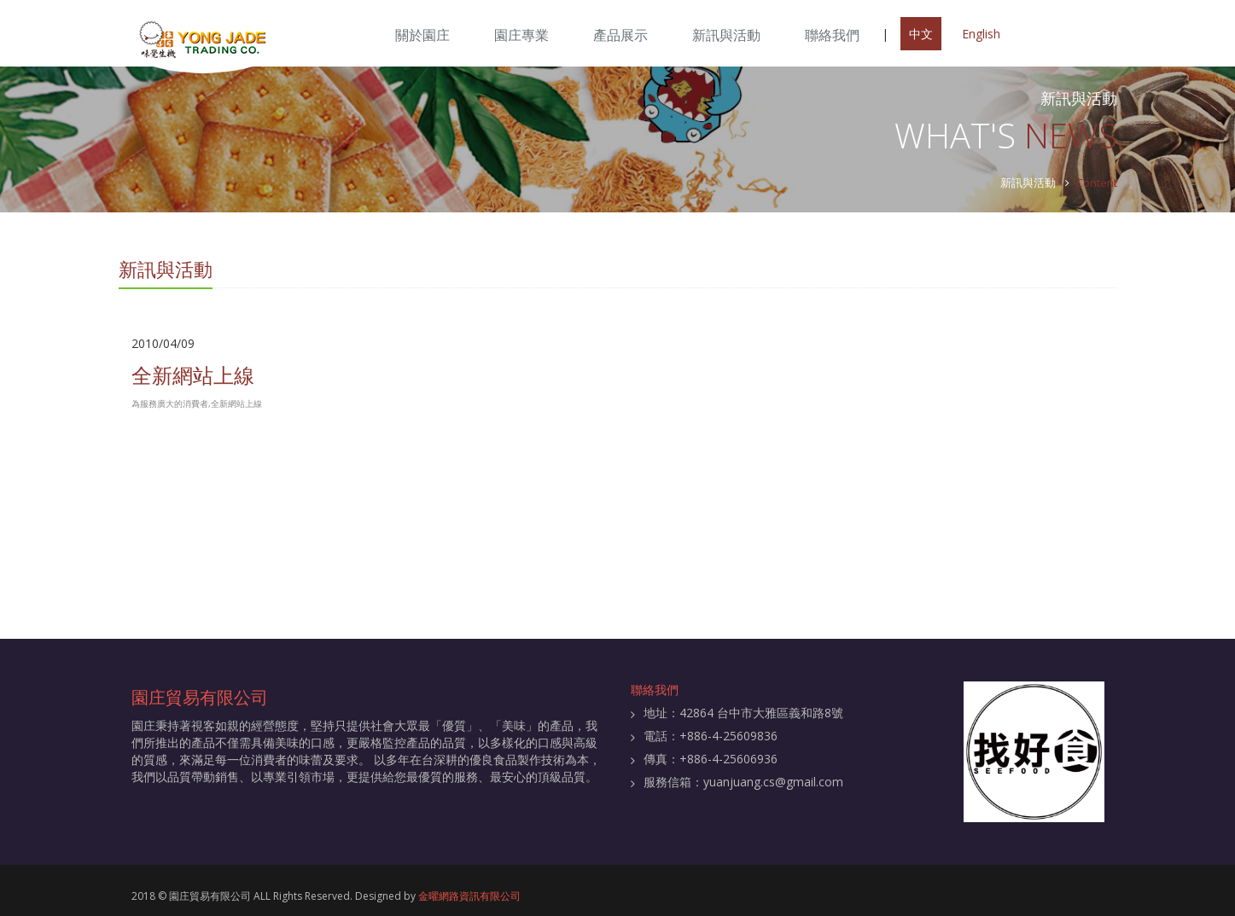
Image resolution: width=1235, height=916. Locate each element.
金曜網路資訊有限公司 (469, 896)
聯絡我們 (832, 35)
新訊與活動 (726, 35)
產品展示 (620, 35)
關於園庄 (422, 35)
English (981, 34)
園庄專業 (521, 35)
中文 (921, 34)
